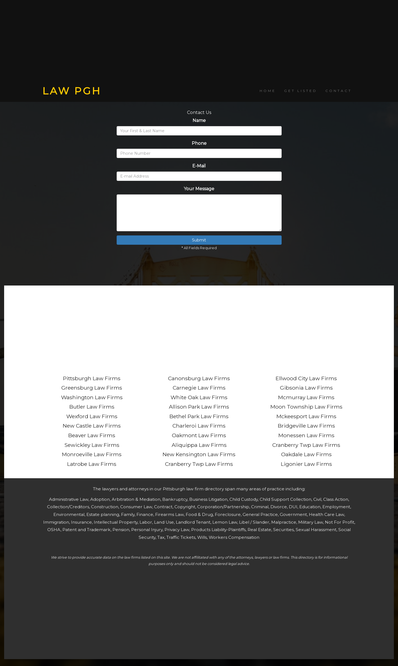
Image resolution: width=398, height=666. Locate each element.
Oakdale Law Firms (306, 454)
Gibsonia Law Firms (306, 387)
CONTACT (338, 91)
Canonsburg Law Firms (199, 378)
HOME (268, 91)
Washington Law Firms (92, 397)
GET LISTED (300, 91)
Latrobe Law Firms (91, 464)
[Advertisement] (199, 42)
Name (199, 120)
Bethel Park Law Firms (199, 416)
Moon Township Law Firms (306, 406)
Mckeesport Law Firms (306, 416)
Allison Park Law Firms (199, 406)
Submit (199, 240)
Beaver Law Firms (91, 435)
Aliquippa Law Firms (199, 445)
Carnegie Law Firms (199, 387)
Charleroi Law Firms (199, 425)
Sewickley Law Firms (91, 445)
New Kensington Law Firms (199, 454)
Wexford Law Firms (91, 416)
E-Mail (199, 165)
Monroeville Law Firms (92, 454)
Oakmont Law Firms (199, 435)
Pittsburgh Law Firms (91, 378)
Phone (199, 143)
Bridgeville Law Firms (306, 425)
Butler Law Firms (91, 406)
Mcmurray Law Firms (306, 397)
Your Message (199, 188)
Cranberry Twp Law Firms (199, 464)
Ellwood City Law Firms (306, 378)
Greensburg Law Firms (91, 387)
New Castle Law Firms (92, 425)
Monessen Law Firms (306, 435)
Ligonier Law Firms (306, 464)
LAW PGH (71, 91)
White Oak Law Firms (199, 397)
